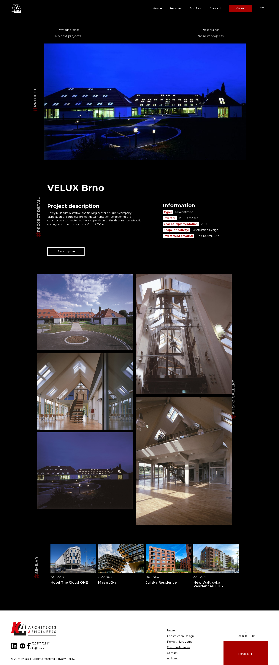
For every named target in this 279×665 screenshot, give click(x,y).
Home (157, 8)
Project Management (181, 641)
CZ (262, 8)
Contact (215, 8)
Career (240, 8)
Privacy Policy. (65, 659)
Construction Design (180, 636)
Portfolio (195, 8)
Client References (178, 647)
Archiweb (173, 658)
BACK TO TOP (245, 636)
